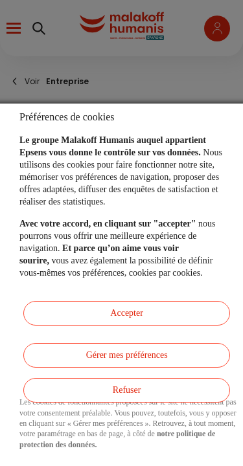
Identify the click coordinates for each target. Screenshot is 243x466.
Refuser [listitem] (127, 390)
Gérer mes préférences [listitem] (127, 355)
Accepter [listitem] (126, 313)
